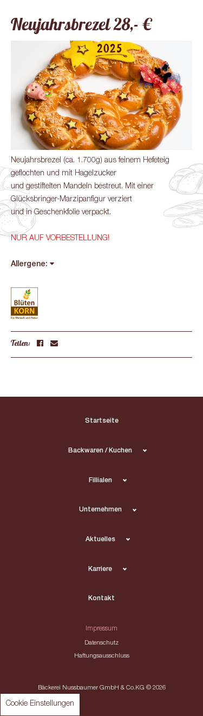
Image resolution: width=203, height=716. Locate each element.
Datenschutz (101, 643)
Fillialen (100, 480)
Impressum (101, 629)
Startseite (102, 421)
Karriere (100, 569)
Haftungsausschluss (101, 656)
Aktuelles (100, 539)
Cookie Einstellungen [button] (40, 704)
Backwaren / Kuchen (100, 451)
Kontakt (101, 598)
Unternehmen (100, 510)
